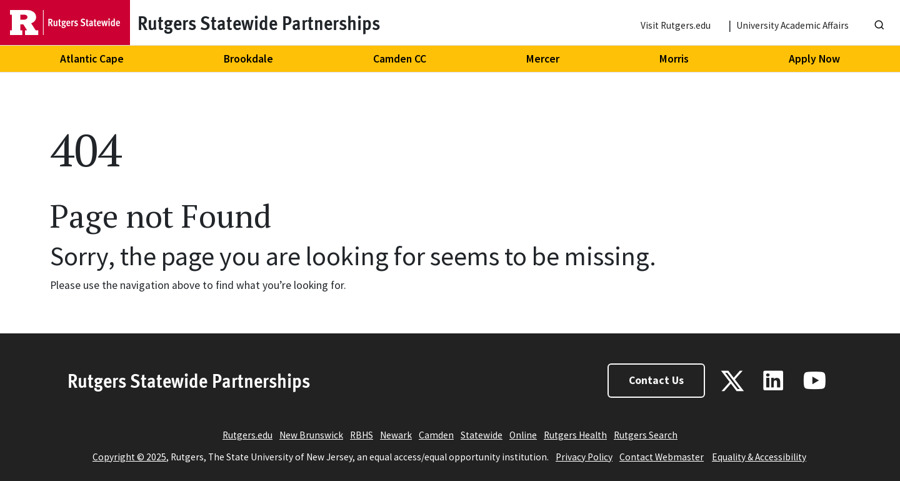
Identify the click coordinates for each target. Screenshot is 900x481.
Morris (674, 59)
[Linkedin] (773, 380)
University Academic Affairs (792, 25)
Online (523, 435)
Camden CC (399, 59)
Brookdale (248, 59)
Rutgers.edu (247, 435)
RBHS (361, 435)
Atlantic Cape (92, 59)
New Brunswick (311, 435)
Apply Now (814, 59)
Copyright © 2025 (129, 457)
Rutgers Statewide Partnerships (189, 380)
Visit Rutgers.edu (676, 25)
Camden (436, 435)
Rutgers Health (575, 435)
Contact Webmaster (661, 457)
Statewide (481, 435)
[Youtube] (814, 380)
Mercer (542, 59)
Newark (396, 435)
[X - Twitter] (732, 382)
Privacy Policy (584, 457)
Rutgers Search (646, 435)
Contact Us (656, 380)
